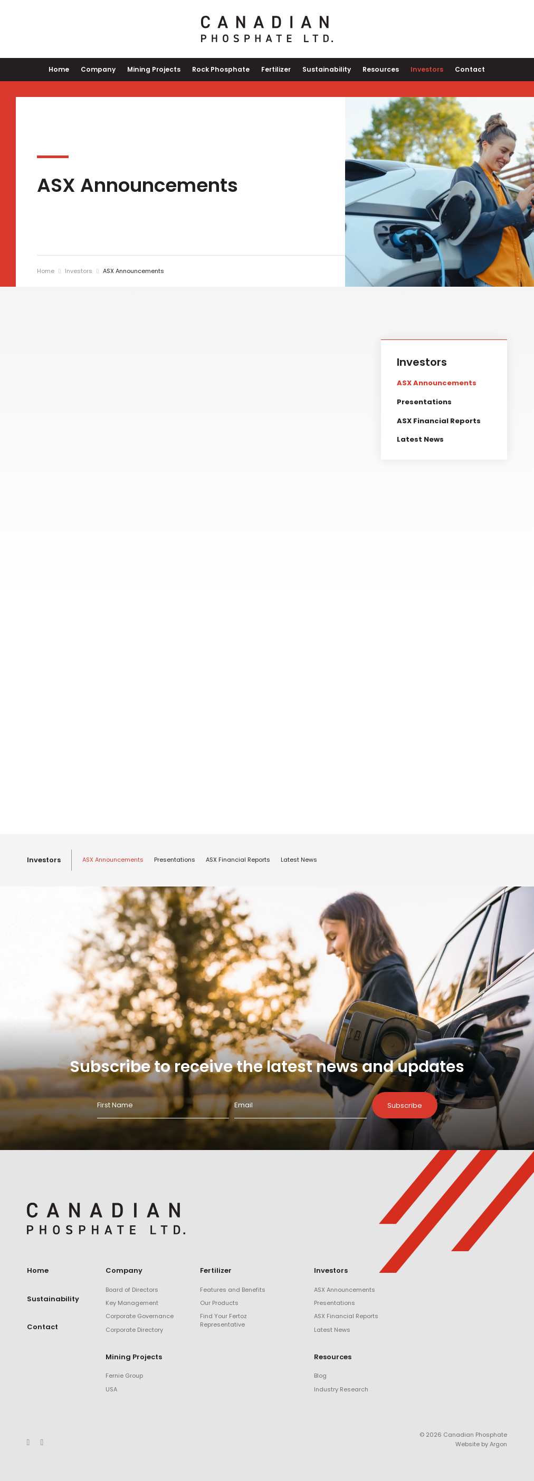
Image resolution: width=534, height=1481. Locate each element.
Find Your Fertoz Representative (223, 1320)
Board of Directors (132, 1289)
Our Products (219, 1303)
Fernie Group (124, 1376)
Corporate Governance (140, 1316)
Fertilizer (275, 69)
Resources (375, 69)
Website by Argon (481, 1444)
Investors (419, 69)
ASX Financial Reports (439, 421)
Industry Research (341, 1389)
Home (70, 69)
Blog (320, 1376)
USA (111, 1389)
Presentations (424, 402)
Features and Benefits (232, 1289)
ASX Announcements (436, 383)
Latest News (420, 439)
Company (106, 69)
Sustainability (324, 69)
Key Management (132, 1303)
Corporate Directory (134, 1330)
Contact (459, 69)
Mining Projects (159, 69)
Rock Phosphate (223, 69)
